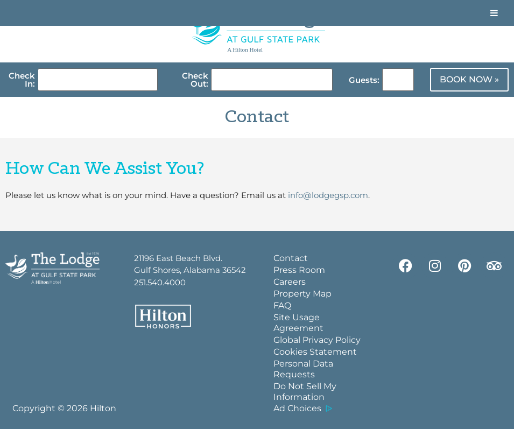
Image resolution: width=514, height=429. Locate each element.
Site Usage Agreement (298, 322)
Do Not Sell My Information (304, 391)
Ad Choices (297, 408)
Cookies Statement (315, 352)
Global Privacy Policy (317, 340)
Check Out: (195, 80)
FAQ (282, 305)
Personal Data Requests (303, 368)
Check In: (22, 80)
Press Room (299, 270)
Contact (290, 258)
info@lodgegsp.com (328, 195)
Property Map (302, 294)
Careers (289, 282)
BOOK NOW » (469, 79)
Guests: (364, 80)
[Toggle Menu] (494, 13)
